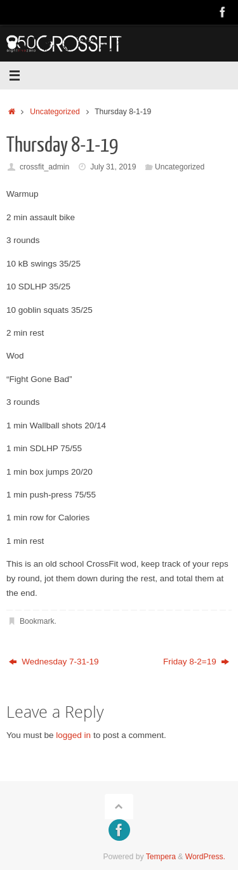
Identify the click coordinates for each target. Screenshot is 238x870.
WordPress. (205, 856)
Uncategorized (54, 111)
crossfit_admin (44, 166)
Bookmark (37, 621)
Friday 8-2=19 (196, 661)
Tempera (161, 856)
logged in (73, 735)
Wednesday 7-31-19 (54, 661)
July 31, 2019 (113, 166)
